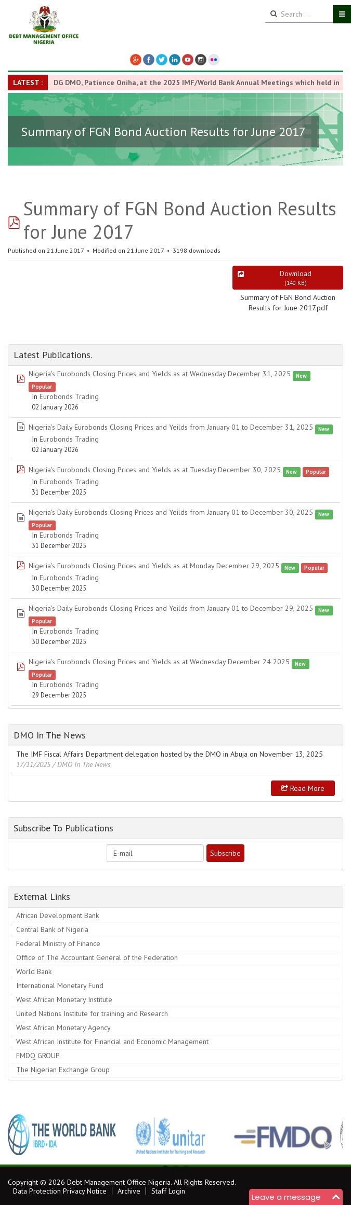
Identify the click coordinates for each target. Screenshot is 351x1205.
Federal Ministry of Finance (58, 943)
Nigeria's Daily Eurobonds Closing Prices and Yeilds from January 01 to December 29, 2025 (171, 608)
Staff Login (168, 1191)
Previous (21, 1134)
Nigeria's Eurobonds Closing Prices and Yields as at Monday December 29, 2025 (154, 565)
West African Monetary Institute (64, 999)
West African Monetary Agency (63, 1027)
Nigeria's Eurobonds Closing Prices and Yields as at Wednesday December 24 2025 (159, 661)
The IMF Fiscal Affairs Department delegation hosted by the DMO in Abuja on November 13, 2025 (169, 754)
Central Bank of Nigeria (52, 929)
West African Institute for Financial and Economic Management (112, 1041)
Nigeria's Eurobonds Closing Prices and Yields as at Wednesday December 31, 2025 (160, 373)
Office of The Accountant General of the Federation (97, 957)
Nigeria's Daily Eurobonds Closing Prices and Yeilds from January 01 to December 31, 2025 (171, 427)
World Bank (33, 971)
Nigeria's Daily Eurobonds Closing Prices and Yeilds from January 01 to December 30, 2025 (171, 512)
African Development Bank (57, 915)
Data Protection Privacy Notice (60, 1191)
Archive (129, 1191)
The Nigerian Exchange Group (63, 1069)
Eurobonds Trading (69, 396)
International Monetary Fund (59, 985)
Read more (302, 788)
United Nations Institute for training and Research (92, 1013)
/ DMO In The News (82, 764)
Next (329, 1134)
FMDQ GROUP (38, 1055)
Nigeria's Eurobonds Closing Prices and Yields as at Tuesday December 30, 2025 (155, 469)
